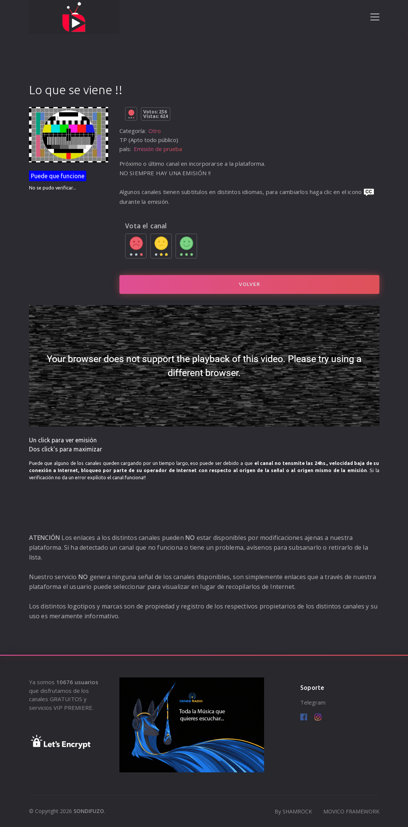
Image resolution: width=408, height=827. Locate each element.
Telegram (312, 702)
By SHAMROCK (293, 811)
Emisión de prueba (158, 149)
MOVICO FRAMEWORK (351, 811)
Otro (154, 131)
